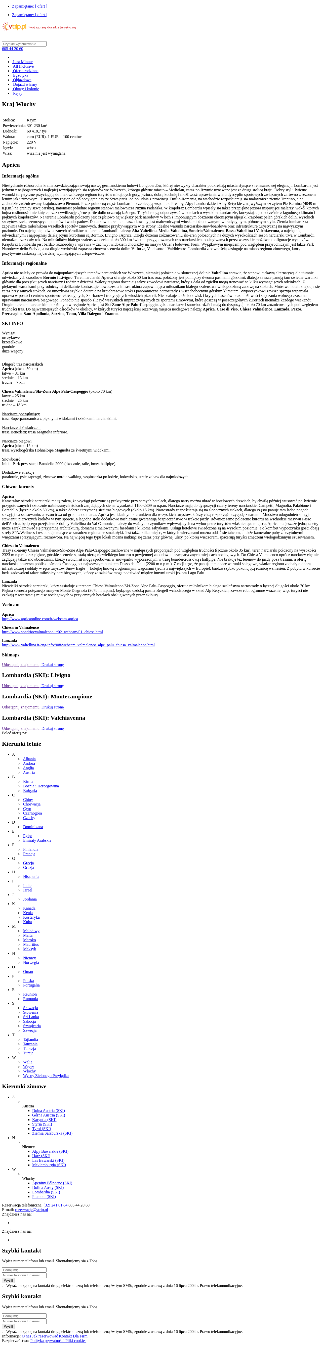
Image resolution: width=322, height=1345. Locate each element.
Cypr (27, 808)
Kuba (27, 922)
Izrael (27, 890)
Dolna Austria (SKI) (48, 1110)
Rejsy (17, 93)
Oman (28, 971)
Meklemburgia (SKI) (49, 1165)
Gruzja (28, 867)
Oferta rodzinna (25, 71)
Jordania (30, 899)
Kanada (29, 908)
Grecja (28, 863)
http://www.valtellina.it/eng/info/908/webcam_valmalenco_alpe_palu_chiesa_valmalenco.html (78, 645)
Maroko (29, 940)
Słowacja (30, 1008)
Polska (28, 980)
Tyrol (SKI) (41, 1129)
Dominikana (33, 827)
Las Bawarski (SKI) (48, 1160)
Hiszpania (31, 876)
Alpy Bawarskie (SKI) (50, 1151)
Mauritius (31, 944)
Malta (27, 935)
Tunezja (29, 1048)
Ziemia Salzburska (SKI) (52, 1133)
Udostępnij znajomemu (20, 664)
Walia (27, 1062)
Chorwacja (32, 804)
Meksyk (29, 949)
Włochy (29, 1071)
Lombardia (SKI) (46, 1192)
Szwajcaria (32, 1026)
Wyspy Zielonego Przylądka (46, 1075)
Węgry (28, 1066)
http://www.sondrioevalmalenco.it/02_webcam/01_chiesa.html (52, 632)
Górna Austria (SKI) (48, 1115)
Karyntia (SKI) (44, 1119)
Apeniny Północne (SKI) (52, 1183)
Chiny (28, 799)
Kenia (28, 913)
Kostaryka (31, 917)
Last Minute (22, 62)
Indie (27, 885)
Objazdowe (21, 80)
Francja (29, 854)
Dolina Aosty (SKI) (48, 1187)
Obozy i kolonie (25, 89)
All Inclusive (23, 66)
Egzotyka (20, 75)
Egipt (27, 836)
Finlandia (30, 849)
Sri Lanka (31, 1017)
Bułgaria (30, 790)
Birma (28, 781)
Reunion (30, 994)
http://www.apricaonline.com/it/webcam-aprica (40, 619)
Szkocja (29, 1021)
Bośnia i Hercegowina (41, 786)
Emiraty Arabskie (37, 840)
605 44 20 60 (12, 49)
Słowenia (30, 1012)
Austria (29, 772)
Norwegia (31, 962)
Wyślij (8, 1280)
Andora (29, 763)
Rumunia (30, 999)
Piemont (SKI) (44, 1196)
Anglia (28, 768)
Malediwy (31, 931)
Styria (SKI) (42, 1124)
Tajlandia (30, 1039)
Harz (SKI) (41, 1156)
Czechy (29, 818)
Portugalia (31, 985)
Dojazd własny (24, 84)
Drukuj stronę (52, 664)
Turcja (28, 1053)
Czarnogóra (32, 813)
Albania (29, 759)
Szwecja (29, 1030)
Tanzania (30, 1044)
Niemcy (29, 958)
